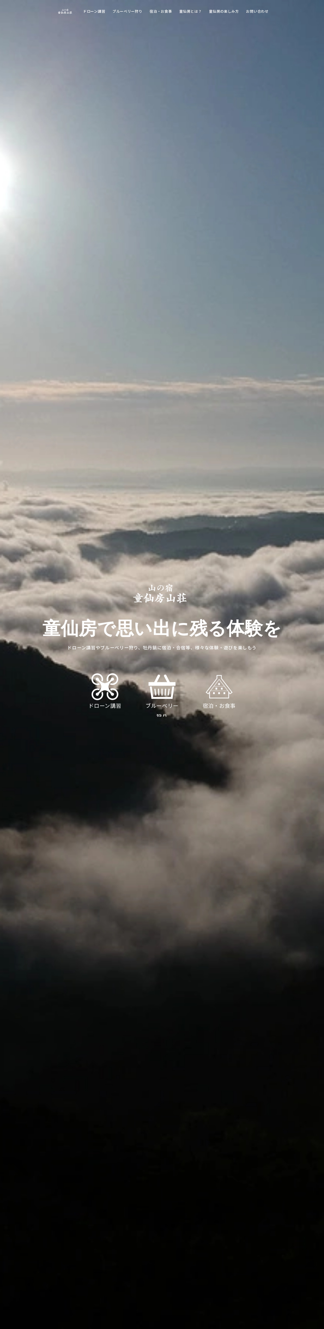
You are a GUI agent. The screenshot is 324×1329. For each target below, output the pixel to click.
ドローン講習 (94, 11)
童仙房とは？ (190, 11)
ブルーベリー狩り (127, 11)
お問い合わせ (257, 11)
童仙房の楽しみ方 (224, 11)
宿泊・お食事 (161, 11)
